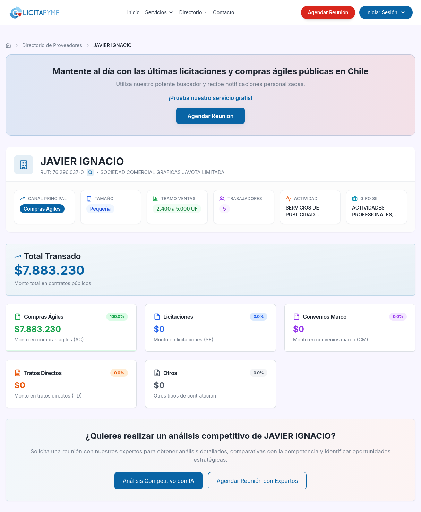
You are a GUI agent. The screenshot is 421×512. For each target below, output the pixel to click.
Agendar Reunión (328, 12)
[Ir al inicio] (8, 45)
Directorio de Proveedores (52, 45)
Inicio (133, 12)
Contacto (223, 12)
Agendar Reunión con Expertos (257, 480)
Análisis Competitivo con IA (158, 480)
